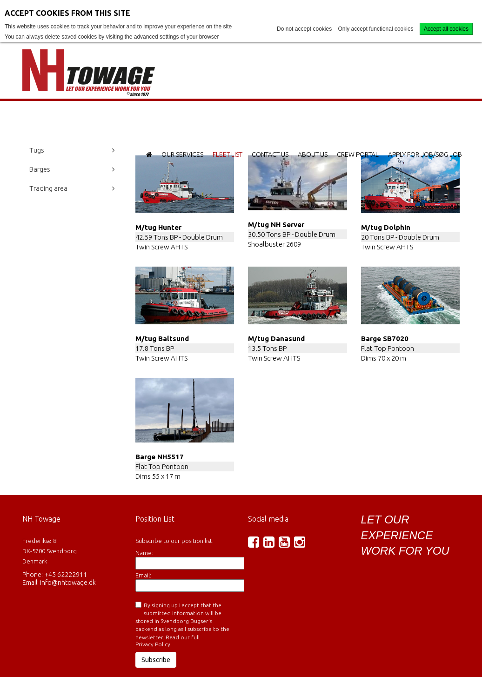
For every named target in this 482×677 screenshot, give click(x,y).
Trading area (48, 188)
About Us (313, 154)
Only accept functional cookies (376, 29)
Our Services (182, 154)
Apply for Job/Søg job (425, 154)
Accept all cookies (446, 29)
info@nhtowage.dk (68, 582)
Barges (39, 169)
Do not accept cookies (304, 29)
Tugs (36, 150)
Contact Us (270, 154)
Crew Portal (358, 154)
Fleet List (227, 154)
